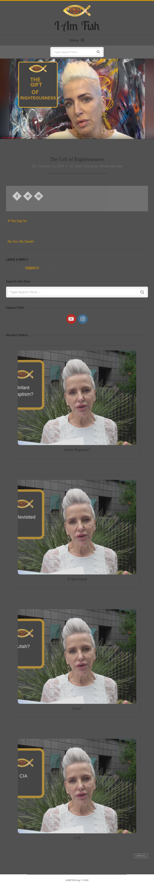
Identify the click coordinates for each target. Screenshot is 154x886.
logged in (32, 267)
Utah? (76, 695)
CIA (76, 824)
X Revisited (77, 565)
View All (141, 855)
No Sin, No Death (21, 241)
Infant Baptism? (77, 436)
